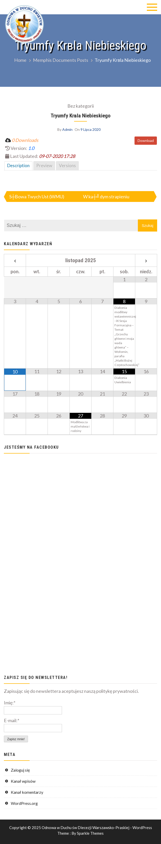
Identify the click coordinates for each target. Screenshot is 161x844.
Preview (44, 165)
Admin (67, 129)
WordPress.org (24, 803)
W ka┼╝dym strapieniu (106, 196)
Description (18, 165)
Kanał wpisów (23, 781)
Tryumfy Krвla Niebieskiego (81, 115)
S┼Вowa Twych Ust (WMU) (36, 196)
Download (146, 140)
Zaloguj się (20, 770)
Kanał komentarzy (27, 792)
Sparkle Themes (90, 833)
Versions (67, 165)
